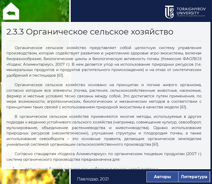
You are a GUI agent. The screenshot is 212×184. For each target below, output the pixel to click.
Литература (194, 176)
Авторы (162, 176)
